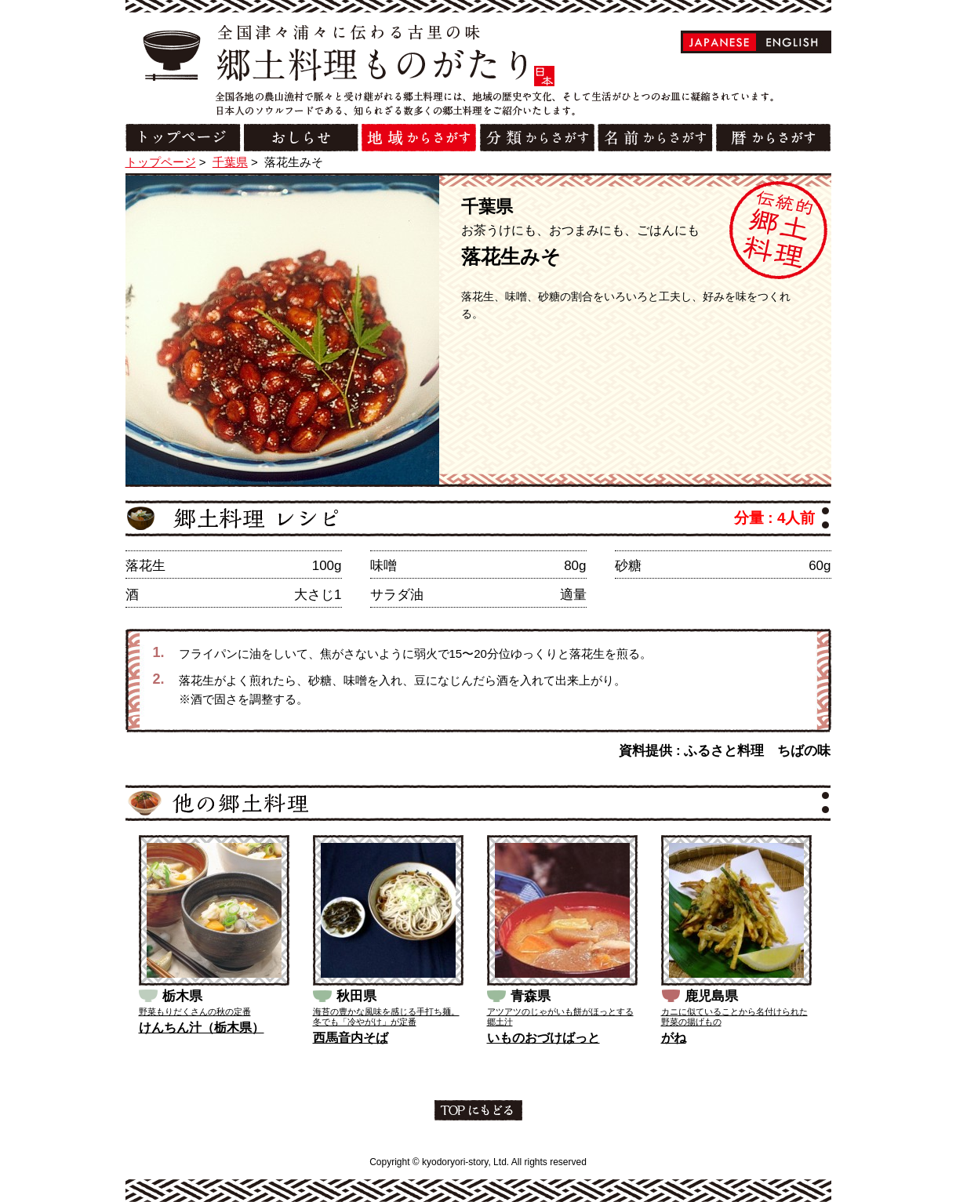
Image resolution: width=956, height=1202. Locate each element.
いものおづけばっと (543, 1037)
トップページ (160, 162)
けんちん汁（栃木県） (201, 1027)
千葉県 (230, 162)
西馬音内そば (350, 1037)
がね (673, 1037)
